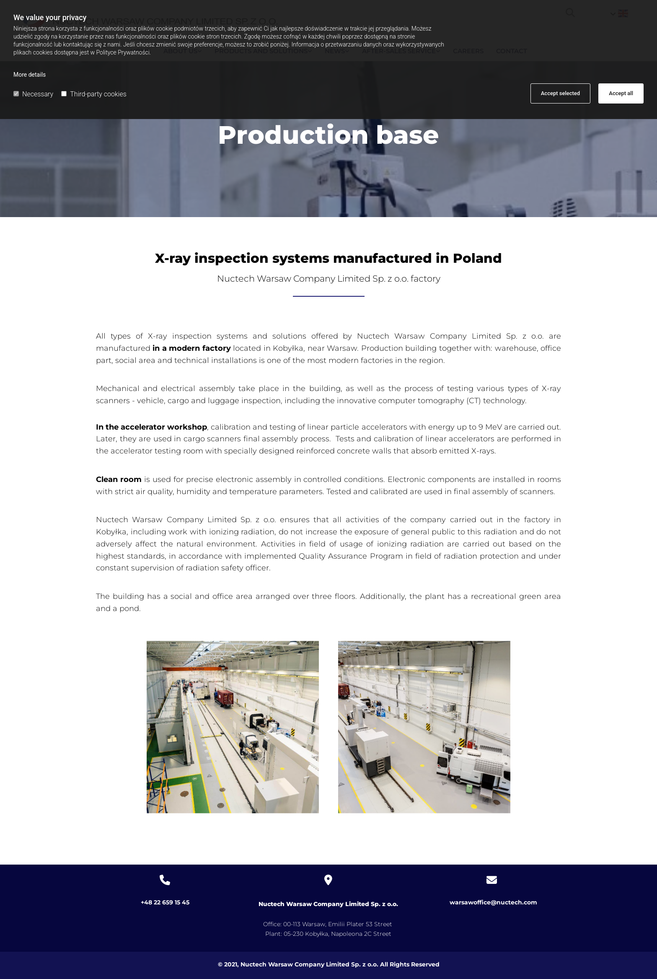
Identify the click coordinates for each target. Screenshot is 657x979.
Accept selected (560, 93)
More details (29, 74)
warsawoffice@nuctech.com (491, 902)
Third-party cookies (93, 94)
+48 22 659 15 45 (165, 902)
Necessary (33, 94)
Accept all (621, 93)
